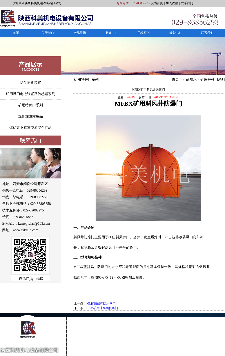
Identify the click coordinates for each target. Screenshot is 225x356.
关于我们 (48, 33)
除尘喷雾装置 (30, 82)
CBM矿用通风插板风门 (102, 308)
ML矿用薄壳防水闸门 (101, 303)
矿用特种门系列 (30, 105)
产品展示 (80, 33)
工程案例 (143, 33)
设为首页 (157, 3)
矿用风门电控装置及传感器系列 (30, 94)
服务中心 (175, 33)
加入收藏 (172, 3)
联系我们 (187, 3)
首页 (16, 33)
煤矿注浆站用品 (30, 116)
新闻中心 (111, 33)
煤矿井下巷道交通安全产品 (30, 127)
